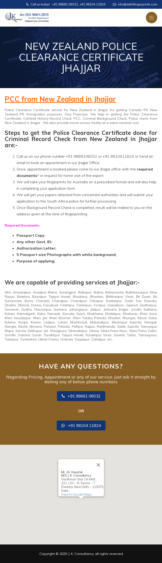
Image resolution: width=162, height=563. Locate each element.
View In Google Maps (76, 494)
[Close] (98, 465)
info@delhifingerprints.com (137, 4)
